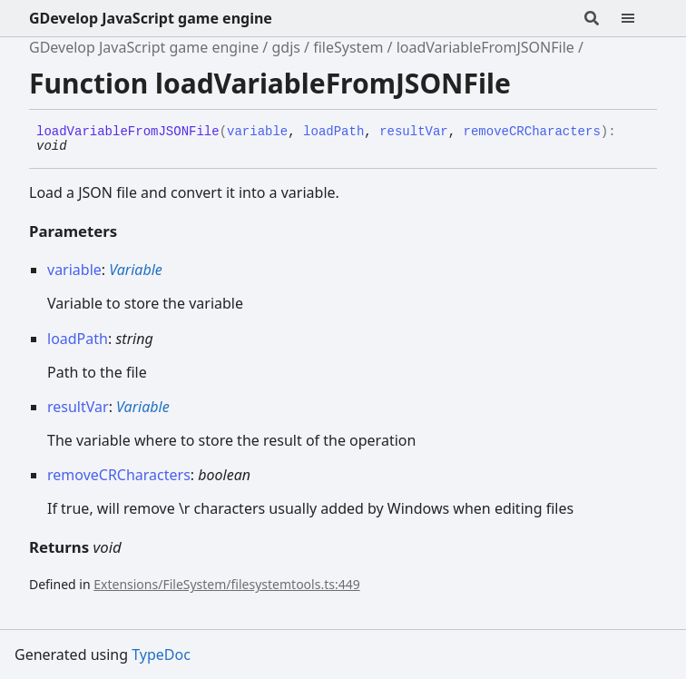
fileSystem (348, 47)
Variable (135, 270)
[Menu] (639, 18)
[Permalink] (80, 147)
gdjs (285, 47)
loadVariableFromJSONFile (485, 47)
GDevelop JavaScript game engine (150, 18)
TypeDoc (161, 654)
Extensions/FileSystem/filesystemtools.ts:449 (226, 584)
